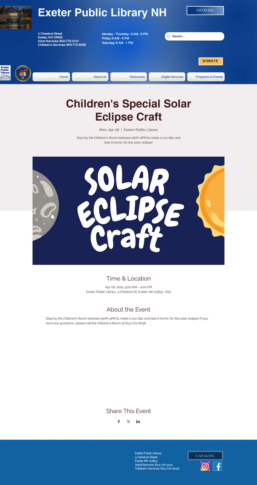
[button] (167, 76)
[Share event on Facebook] (119, 421)
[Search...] (194, 36)
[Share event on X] (128, 421)
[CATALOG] (205, 10)
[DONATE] (211, 61)
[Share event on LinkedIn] (138, 421)
